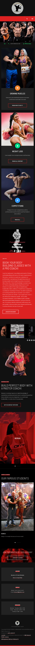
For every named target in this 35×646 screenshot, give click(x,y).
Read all (17, 219)
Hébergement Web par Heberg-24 (10, 639)
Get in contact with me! (11, 405)
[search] (27, 18)
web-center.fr (11, 633)
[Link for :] (17, 331)
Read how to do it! (17, 105)
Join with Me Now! (10, 311)
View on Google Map (17, 577)
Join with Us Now (18, 557)
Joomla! (3, 635)
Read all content (17, 161)
